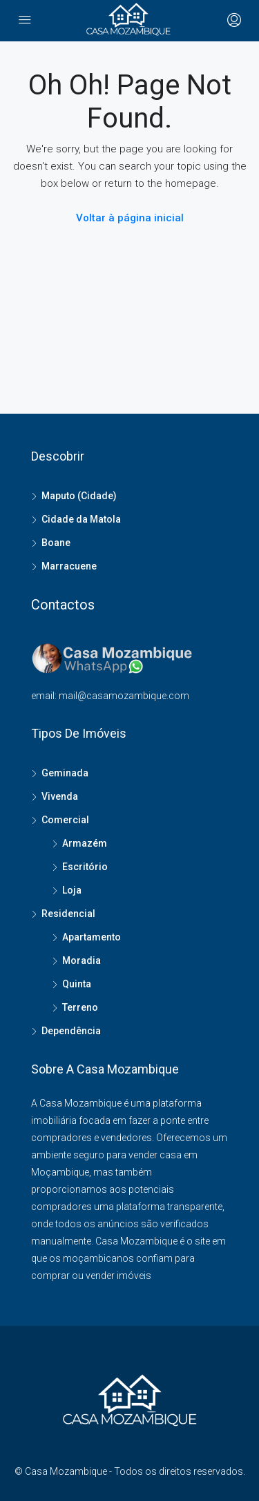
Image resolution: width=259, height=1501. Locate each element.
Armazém (84, 843)
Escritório (85, 866)
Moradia (81, 960)
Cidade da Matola (81, 519)
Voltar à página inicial (130, 218)
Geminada (64, 772)
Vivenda (59, 796)
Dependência (71, 1030)
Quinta (76, 983)
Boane (55, 542)
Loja (71, 890)
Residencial (68, 913)
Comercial (65, 819)
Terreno (80, 1007)
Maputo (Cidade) (79, 495)
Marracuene (69, 566)
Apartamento (91, 937)
